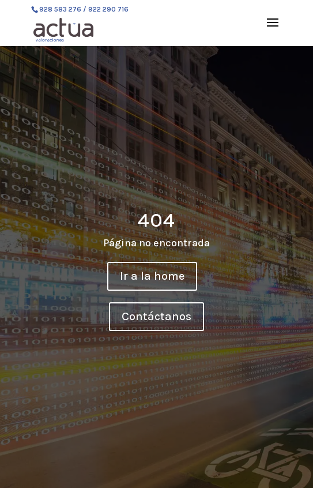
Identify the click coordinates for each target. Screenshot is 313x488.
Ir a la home (152, 276)
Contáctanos (156, 316)
